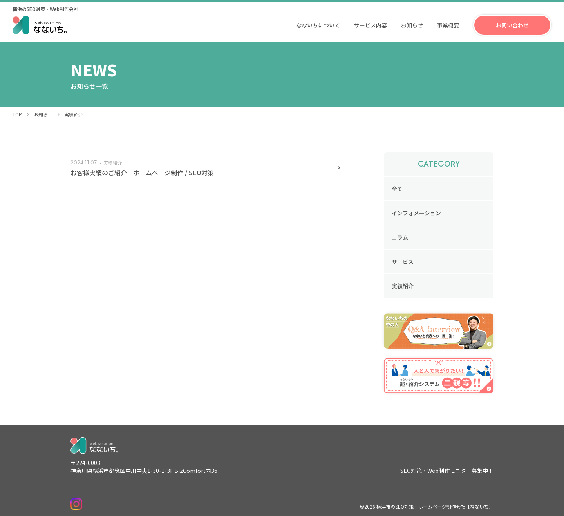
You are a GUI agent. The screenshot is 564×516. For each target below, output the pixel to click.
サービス (403, 261)
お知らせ (412, 25)
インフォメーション (416, 213)
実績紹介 (403, 286)
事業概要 (448, 25)
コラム (400, 237)
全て (397, 189)
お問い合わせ (512, 25)
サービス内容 (370, 25)
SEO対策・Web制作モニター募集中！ (447, 470)
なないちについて (318, 25)
